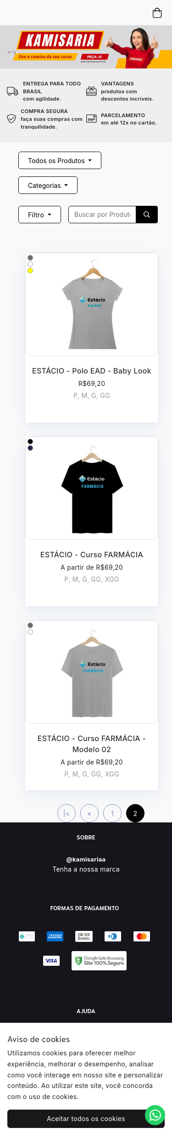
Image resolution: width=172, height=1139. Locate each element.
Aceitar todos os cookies (86, 1118)
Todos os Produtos (57, 160)
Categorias (45, 185)
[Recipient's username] (102, 214)
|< (66, 813)
